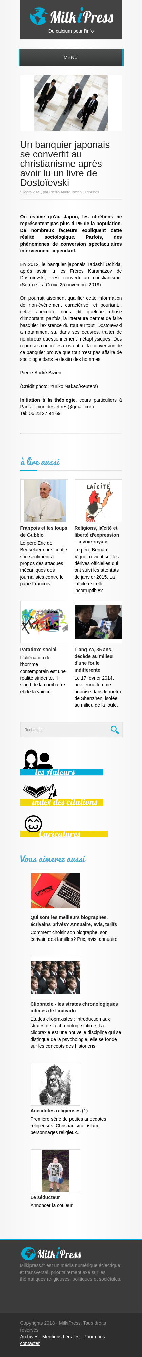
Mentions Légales (61, 1336)
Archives (29, 1336)
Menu (71, 57)
